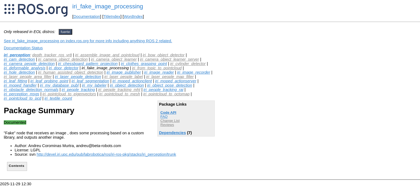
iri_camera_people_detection (29, 63)
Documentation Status (23, 48)
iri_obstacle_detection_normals (31, 89)
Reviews (167, 125)
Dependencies (172, 133)
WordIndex (133, 16)
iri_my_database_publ (59, 85)
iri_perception (17, 55)
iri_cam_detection (19, 59)
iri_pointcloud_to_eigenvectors (69, 94)
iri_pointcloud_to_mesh (119, 94)
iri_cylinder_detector (188, 63)
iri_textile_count (58, 98)
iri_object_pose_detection (169, 85)
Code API (168, 112)
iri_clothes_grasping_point (144, 63)
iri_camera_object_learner (114, 59)
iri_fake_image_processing (107, 6)
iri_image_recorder (193, 72)
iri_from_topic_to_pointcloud (156, 68)
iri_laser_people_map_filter (170, 76)
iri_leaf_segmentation (90, 81)
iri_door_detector (63, 68)
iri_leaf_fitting (15, 81)
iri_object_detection (127, 85)
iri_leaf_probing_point (49, 81)
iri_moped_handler (20, 85)
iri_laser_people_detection (78, 76)
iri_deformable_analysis (24, 68)
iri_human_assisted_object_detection (70, 72)
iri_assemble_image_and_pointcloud (107, 55)
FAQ (164, 117)
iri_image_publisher (124, 72)
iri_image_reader (159, 72)
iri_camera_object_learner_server (169, 59)
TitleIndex (111, 16)
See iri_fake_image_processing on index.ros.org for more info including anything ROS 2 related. (88, 41)
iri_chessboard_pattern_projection (88, 63)
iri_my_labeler (94, 85)
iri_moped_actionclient (132, 81)
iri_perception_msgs (21, 94)
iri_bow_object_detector (164, 55)
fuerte (65, 32)
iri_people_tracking (78, 89)
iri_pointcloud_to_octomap (166, 94)
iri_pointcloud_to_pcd (22, 98)
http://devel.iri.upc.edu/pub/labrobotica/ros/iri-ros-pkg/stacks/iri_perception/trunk (106, 154)
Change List (170, 121)
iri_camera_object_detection (63, 59)
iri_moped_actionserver (175, 81)
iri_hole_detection (19, 72)
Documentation (86, 16)
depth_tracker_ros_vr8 (52, 55)
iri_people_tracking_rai (163, 89)
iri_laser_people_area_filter (28, 76)
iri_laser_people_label (123, 76)
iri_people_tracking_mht (119, 89)
